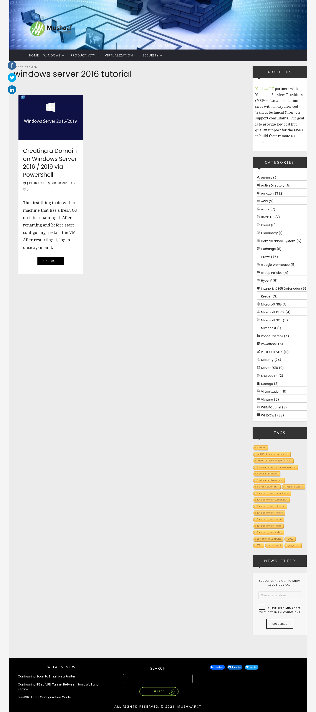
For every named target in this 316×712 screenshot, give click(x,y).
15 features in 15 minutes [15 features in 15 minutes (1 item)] (269, 539)
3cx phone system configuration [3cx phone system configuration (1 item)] (272, 500)
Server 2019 (269, 368)
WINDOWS (52, 55)
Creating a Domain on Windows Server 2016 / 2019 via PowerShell (50, 164)
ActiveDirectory (273, 185)
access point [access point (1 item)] (275, 545)
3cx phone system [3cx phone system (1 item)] (294, 487)
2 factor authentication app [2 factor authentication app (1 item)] (269, 480)
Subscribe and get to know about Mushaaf (279, 582)
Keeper (266, 296)
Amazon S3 (269, 193)
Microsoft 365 (271, 304)
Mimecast (268, 328)
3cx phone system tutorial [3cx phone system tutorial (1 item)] (269, 526)
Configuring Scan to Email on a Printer (46, 676)
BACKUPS (267, 217)
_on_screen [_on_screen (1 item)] (293, 545)
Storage (267, 384)
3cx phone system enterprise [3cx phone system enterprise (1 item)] (271, 506)
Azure (265, 209)
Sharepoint (269, 375)
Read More (50, 262)
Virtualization (119, 55)
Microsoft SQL (271, 320)
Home (34, 55)
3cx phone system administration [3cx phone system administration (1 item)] (272, 493)
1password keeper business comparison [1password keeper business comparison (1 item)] (276, 467)
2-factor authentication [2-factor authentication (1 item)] (267, 487)
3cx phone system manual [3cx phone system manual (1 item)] (269, 519)
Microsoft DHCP (273, 312)
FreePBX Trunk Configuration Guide (44, 697)
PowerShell (269, 344)
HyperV (266, 280)
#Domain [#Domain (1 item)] (261, 447)
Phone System (272, 336)
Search (158, 668)
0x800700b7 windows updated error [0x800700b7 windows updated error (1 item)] (274, 460)
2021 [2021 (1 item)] (259, 545)
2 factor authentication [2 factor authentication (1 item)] (267, 473)
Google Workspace (275, 265)
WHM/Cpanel (271, 407)
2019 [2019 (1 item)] (290, 539)
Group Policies (271, 273)
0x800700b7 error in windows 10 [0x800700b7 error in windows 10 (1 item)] (272, 454)
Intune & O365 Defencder (280, 288)
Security (151, 55)
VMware (267, 399)
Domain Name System (278, 241)
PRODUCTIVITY (82, 55)
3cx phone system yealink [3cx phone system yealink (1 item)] (269, 532)
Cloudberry (269, 233)
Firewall (266, 257)
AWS (264, 201)
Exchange (268, 249)
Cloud (265, 225)
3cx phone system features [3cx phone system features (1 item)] (270, 513)
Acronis (266, 177)
